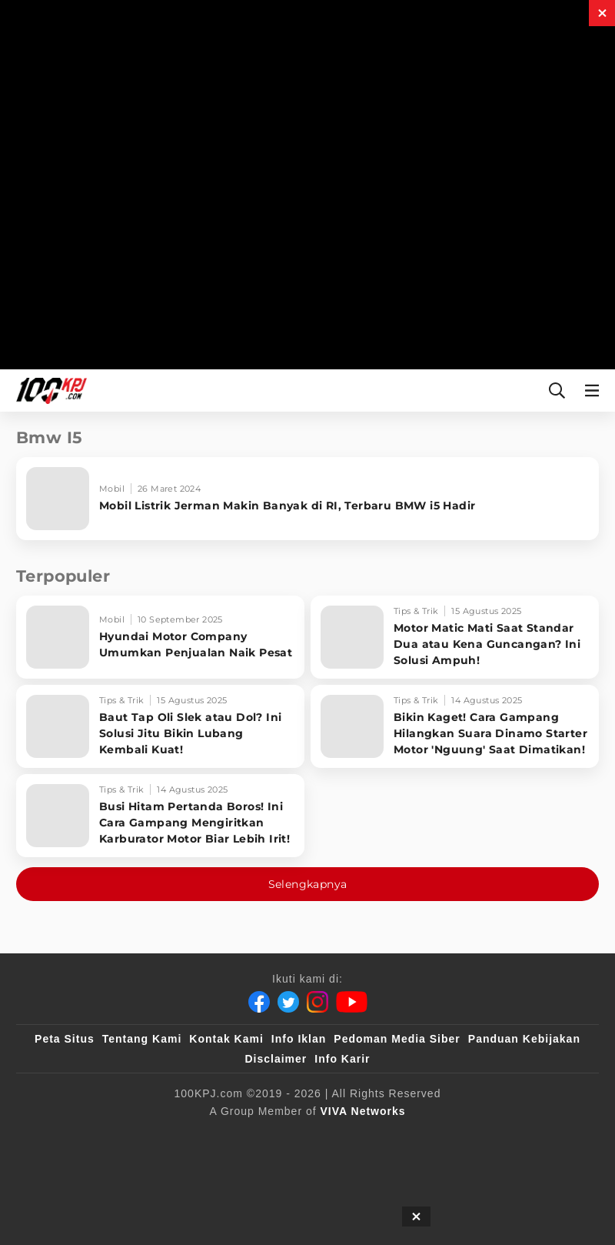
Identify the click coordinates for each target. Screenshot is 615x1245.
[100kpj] (163, 1136)
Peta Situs (65, 1039)
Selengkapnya (307, 884)
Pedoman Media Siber (397, 1039)
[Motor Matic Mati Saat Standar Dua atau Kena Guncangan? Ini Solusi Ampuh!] (455, 637)
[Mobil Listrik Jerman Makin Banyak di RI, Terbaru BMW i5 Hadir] (307, 498)
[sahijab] (226, 1136)
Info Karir (342, 1059)
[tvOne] (418, 1136)
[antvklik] (536, 1136)
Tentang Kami (142, 1039)
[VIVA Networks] (363, 1111)
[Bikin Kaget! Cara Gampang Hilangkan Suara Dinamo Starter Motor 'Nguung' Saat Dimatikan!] (455, 726)
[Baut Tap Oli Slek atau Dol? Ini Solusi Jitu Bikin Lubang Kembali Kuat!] (160, 726)
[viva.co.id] (90, 1136)
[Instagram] (317, 1002)
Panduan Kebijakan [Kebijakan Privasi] (524, 1039)
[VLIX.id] (296, 1136)
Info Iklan (298, 1039)
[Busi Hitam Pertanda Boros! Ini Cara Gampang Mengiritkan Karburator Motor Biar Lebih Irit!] (160, 815)
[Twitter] (288, 1002)
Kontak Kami (226, 1039)
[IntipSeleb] (270, 1167)
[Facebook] (259, 1002)
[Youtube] (351, 1002)
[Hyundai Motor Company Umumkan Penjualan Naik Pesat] (160, 637)
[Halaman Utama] (48, 390)
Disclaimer (275, 1059)
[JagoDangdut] (351, 1167)
